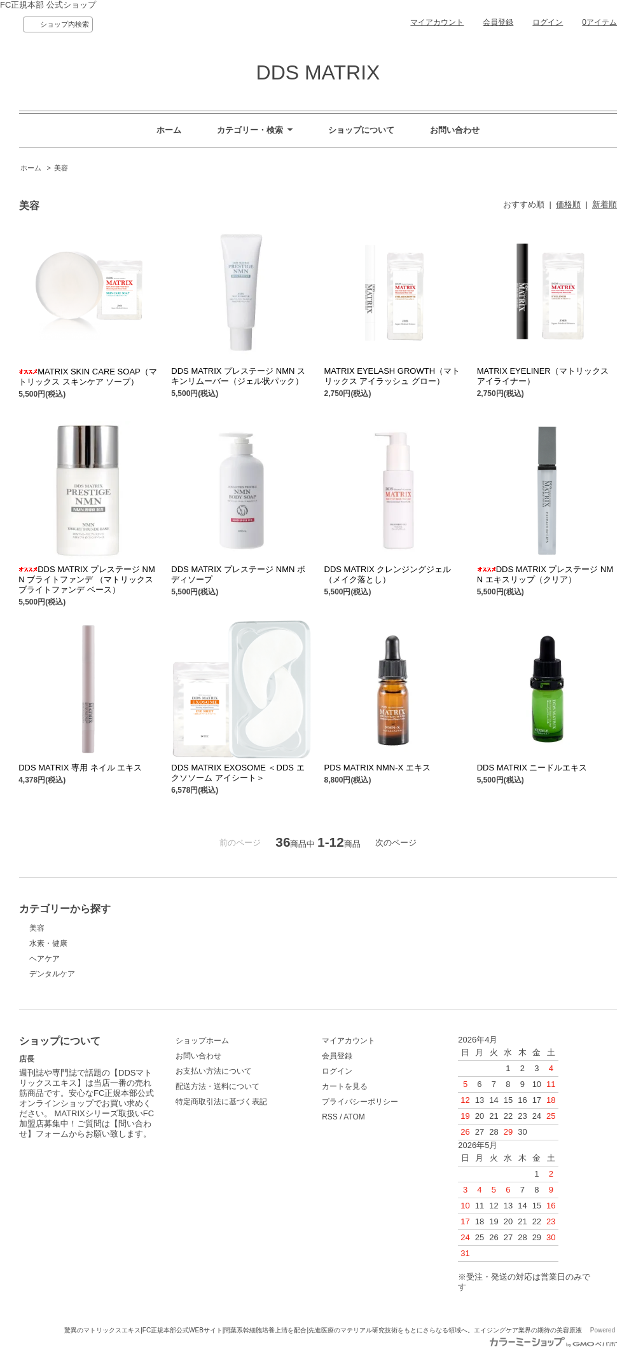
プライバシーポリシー (360, 1101)
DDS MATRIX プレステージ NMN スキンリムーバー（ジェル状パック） (238, 376)
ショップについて (361, 130)
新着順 (604, 204)
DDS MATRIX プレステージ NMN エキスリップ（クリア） (545, 574)
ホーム (168, 130)
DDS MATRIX (318, 72)
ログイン (547, 22)
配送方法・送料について (217, 1086)
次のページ (396, 842)
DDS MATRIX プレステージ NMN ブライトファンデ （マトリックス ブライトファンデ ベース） (86, 579)
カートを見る (345, 1086)
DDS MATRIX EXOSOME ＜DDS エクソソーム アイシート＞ (237, 773)
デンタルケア (52, 973)
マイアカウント (437, 22)
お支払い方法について (214, 1071)
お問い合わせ (455, 130)
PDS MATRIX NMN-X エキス (377, 767)
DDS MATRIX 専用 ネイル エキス (80, 767)
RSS (330, 1116)
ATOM (354, 1116)
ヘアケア (44, 958)
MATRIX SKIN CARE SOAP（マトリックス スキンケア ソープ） (87, 376)
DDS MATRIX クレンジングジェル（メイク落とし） (388, 574)
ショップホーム (202, 1040)
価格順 (568, 204)
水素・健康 (48, 943)
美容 (61, 168)
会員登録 (498, 22)
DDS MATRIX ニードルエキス (532, 767)
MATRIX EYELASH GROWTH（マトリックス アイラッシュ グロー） (392, 376)
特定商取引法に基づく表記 (221, 1101)
